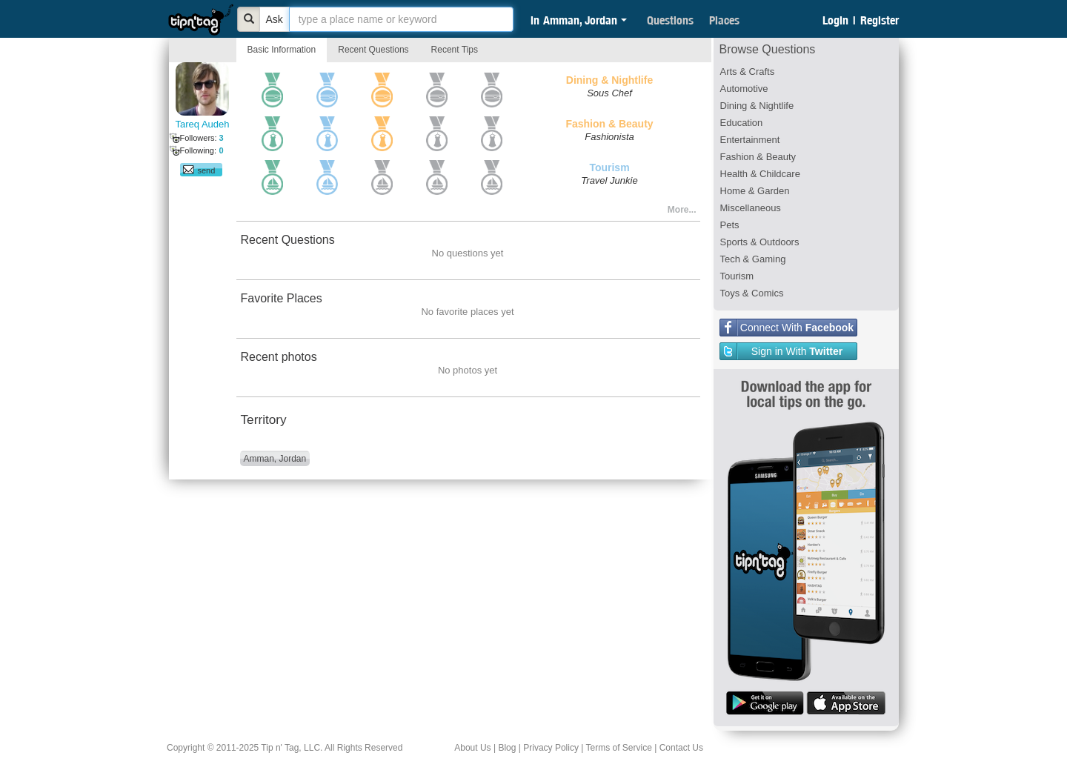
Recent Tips (454, 49)
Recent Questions (373, 49)
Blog (507, 748)
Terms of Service (618, 748)
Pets (729, 224)
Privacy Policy (551, 748)
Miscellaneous (750, 207)
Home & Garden (755, 190)
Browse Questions (767, 49)
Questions (670, 20)
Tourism (737, 276)
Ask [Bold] (274, 19)
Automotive (744, 88)
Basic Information (281, 49)
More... (682, 210)
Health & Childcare (760, 173)
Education (741, 122)
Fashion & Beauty (758, 156)
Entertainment (750, 139)
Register (879, 20)
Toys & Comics (752, 293)
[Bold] (249, 19)
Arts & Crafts (747, 71)
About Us (472, 748)
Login (835, 20)
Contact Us (681, 748)
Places (724, 20)
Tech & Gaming (753, 259)
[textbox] (401, 19)
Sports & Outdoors (760, 242)
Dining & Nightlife (757, 105)
